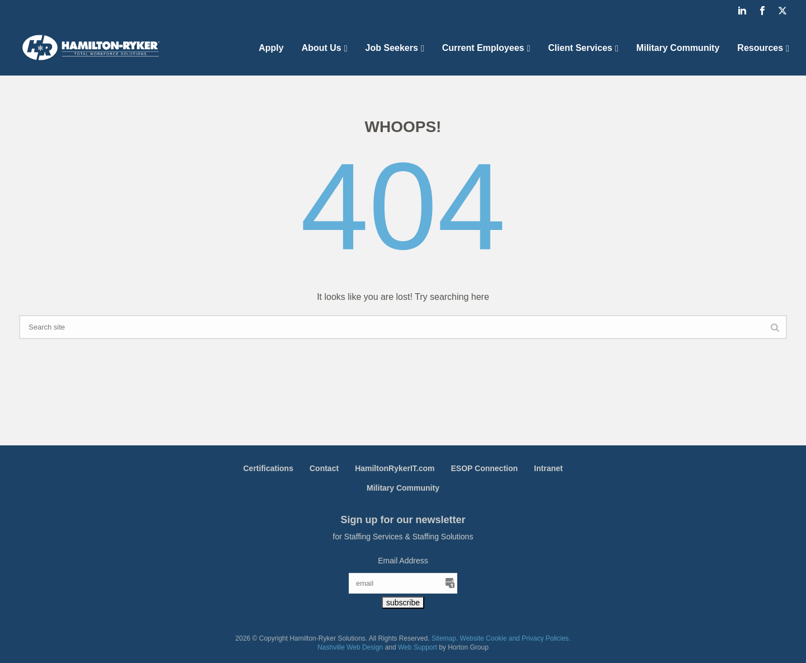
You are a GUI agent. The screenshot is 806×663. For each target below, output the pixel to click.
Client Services (580, 48)
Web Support (417, 647)
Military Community (677, 48)
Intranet (548, 468)
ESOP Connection (484, 468)
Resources (760, 48)
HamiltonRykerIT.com (394, 468)
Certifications (268, 468)
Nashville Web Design (350, 647)
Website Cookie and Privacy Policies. (515, 638)
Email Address (403, 560)
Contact (324, 468)
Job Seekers (391, 48)
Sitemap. (445, 638)
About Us (321, 48)
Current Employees (483, 48)
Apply (271, 48)
